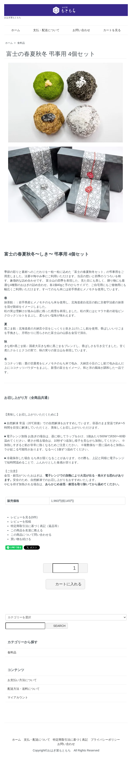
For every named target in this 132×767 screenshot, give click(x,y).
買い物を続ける (21, 539)
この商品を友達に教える (27, 530)
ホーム (12, 30)
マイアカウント (18, 697)
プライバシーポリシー (105, 739)
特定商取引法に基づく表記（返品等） (35, 526)
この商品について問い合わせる (31, 534)
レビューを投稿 (21, 521)
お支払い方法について (22, 680)
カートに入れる (65, 583)
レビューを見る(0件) (24, 517)
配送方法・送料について (24, 688)
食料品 (21, 43)
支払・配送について (43, 30)
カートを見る (109, 30)
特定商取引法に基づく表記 (70, 739)
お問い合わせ (78, 30)
